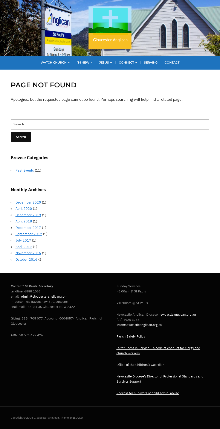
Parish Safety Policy (130, 336)
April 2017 (23, 247)
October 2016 (26, 259)
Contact (172, 62)
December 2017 (28, 227)
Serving (151, 62)
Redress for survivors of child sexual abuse (147, 393)
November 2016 (28, 253)
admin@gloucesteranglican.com (43, 296)
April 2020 (23, 208)
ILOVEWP (79, 418)
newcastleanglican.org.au (177, 314)
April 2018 (23, 221)
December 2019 (28, 215)
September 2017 (28, 234)
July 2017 (23, 240)
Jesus (104, 62)
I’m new (82, 62)
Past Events (24, 170)
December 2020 (28, 202)
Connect (126, 62)
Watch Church (54, 62)
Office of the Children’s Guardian (140, 365)
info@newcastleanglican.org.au (139, 325)
